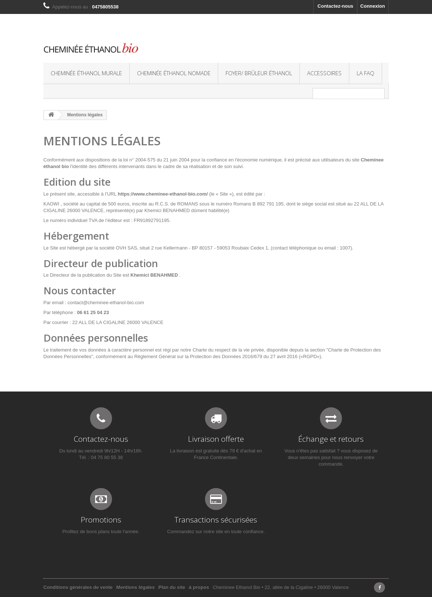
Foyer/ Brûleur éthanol (259, 73)
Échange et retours (331, 439)
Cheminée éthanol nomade (173, 73)
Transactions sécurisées (215, 519)
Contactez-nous (335, 6)
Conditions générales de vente (78, 587)
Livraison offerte (216, 439)
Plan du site (171, 587)
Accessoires (324, 73)
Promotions (101, 519)
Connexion (372, 6)
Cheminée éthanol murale (86, 73)
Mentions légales (135, 587)
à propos (199, 587)
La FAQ (365, 73)
